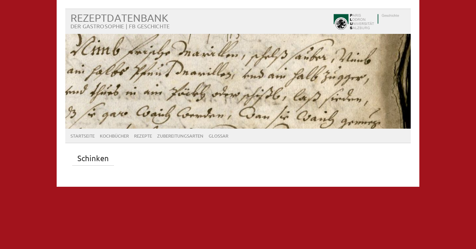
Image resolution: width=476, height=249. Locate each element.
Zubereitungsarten (180, 136)
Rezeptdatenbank (119, 18)
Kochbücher (114, 136)
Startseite (82, 136)
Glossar (218, 136)
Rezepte (143, 136)
